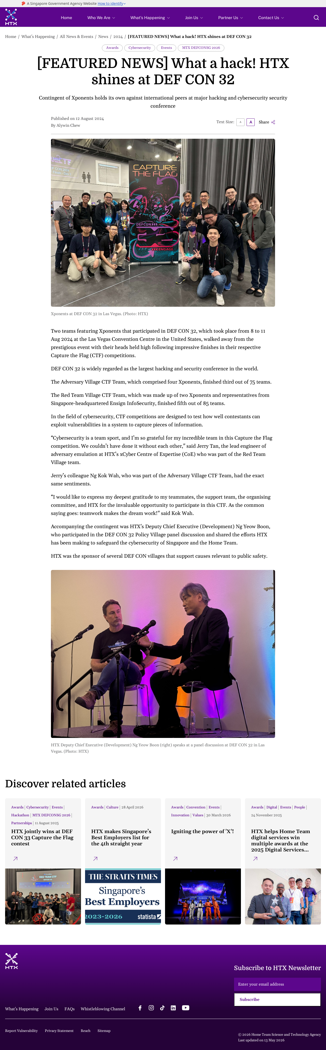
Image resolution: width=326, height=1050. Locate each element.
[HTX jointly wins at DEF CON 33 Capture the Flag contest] (43, 861)
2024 (118, 36)
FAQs (69, 1009)
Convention (196, 807)
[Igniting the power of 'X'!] (203, 861)
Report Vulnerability (21, 1031)
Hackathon (20, 815)
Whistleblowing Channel (103, 1009)
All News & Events (76, 36)
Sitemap (104, 1031)
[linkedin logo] (173, 1008)
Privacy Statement (59, 1031)
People (299, 807)
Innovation (180, 815)
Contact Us (268, 18)
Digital (271, 807)
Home (66, 18)
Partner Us (228, 18)
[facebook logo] (140, 1008)
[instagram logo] (151, 1008)
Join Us (191, 18)
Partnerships (21, 823)
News (103, 36)
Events (166, 48)
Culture (112, 807)
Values (198, 815)
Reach (85, 1031)
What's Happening (147, 18)
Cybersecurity (140, 48)
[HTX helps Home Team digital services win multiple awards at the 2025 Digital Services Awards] (283, 861)
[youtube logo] (185, 1008)
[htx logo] (11, 18)
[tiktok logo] (162, 1008)
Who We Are (98, 18)
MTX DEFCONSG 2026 (201, 48)
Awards (112, 48)
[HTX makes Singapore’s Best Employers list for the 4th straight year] (123, 861)
